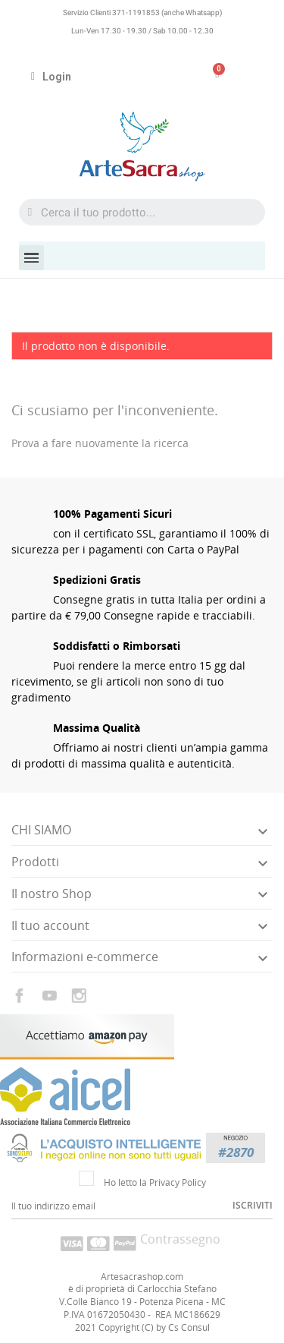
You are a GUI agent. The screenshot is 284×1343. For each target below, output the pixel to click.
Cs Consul (189, 1327)
